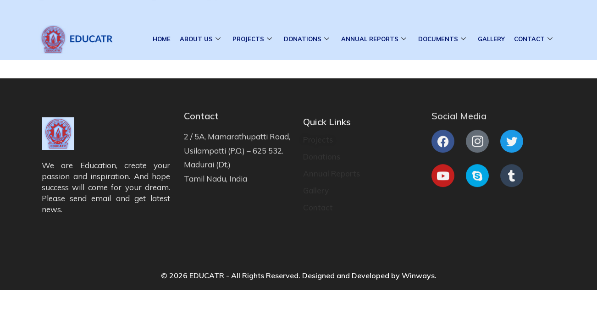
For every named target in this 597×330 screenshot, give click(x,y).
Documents (442, 39)
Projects (252, 39)
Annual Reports (373, 39)
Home (162, 39)
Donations (306, 39)
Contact (533, 39)
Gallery (491, 39)
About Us (200, 39)
